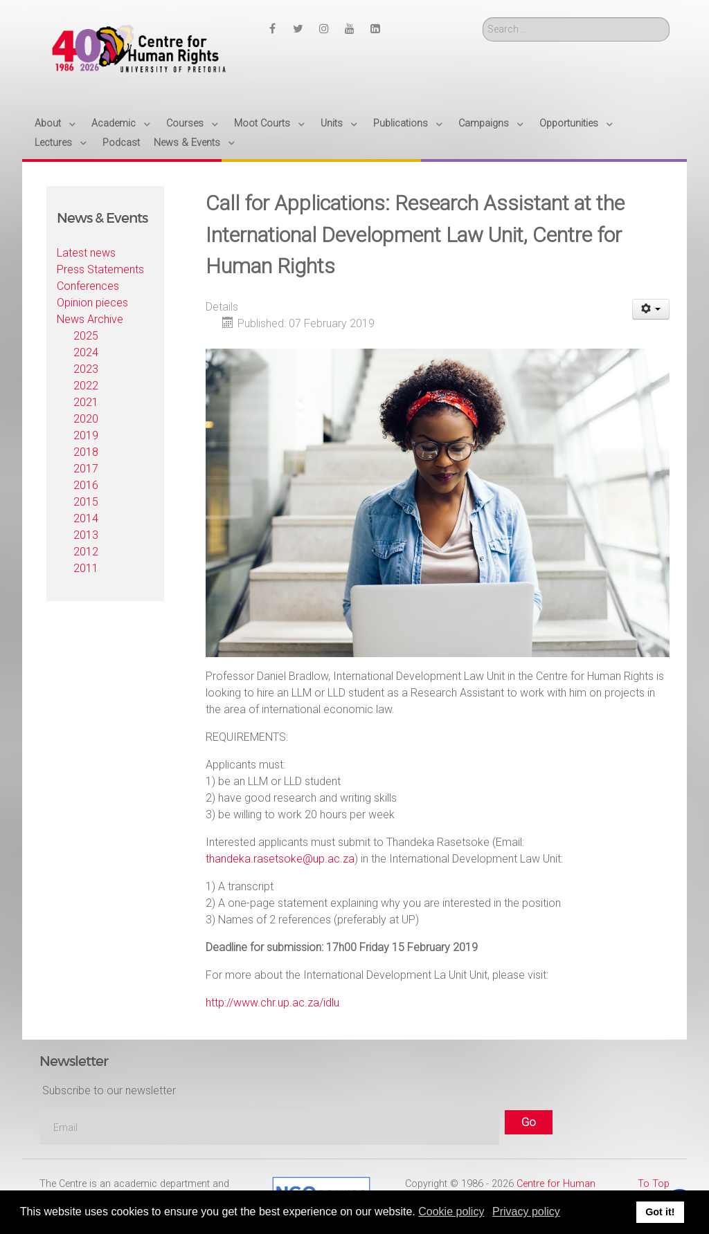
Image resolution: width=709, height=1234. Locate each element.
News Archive (90, 319)
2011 (85, 568)
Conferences (88, 286)
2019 (85, 435)
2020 (85, 418)
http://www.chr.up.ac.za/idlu (272, 1002)
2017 (85, 468)
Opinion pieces (92, 302)
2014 (85, 518)
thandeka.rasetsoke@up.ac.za (280, 858)
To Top (654, 1184)
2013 (85, 535)
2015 (85, 501)
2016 (85, 485)
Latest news (86, 252)
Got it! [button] (659, 1211)
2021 (85, 402)
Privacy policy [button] (526, 1211)
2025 (85, 335)
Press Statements (100, 269)
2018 (85, 452)
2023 (85, 369)
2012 (85, 551)
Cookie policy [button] (451, 1211)
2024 (85, 352)
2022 (85, 385)
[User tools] (651, 309)
